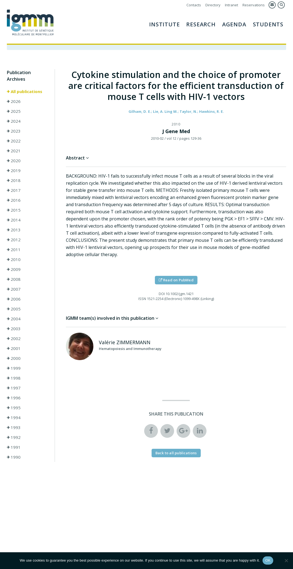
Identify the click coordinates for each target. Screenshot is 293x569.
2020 (14, 160)
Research (200, 24)
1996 (14, 397)
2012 (14, 239)
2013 (14, 229)
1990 (14, 457)
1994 (14, 417)
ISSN (142, 298)
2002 (14, 338)
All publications (24, 91)
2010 (14, 259)
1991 (14, 447)
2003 (14, 328)
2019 (14, 170)
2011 (14, 249)
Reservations (253, 4)
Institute (164, 24)
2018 (14, 180)
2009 (14, 269)
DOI (162, 293)
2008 (14, 279)
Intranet (231, 4)
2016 (14, 200)
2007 (14, 289)
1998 (14, 378)
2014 (14, 220)
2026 (14, 101)
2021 (14, 150)
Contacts (193, 4)
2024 (14, 121)
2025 (14, 111)
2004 (14, 318)
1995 (14, 407)
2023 (14, 131)
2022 (14, 141)
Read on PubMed (176, 280)
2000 (14, 358)
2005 (14, 309)
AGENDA (234, 24)
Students (268, 24)
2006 (14, 299)
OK (267, 560)
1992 (14, 437)
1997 (14, 388)
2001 (14, 348)
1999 (14, 368)
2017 (14, 190)
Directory (213, 4)
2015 (14, 210)
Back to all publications (176, 452)
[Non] (286, 560)
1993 (14, 427)
